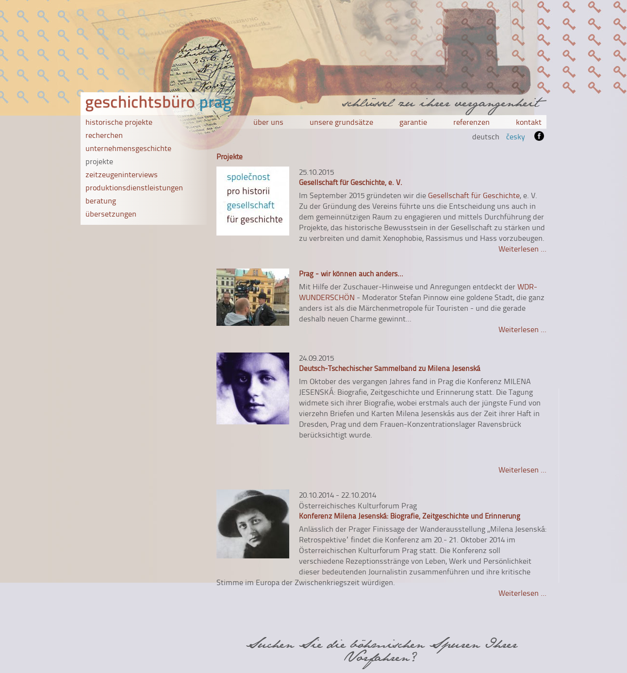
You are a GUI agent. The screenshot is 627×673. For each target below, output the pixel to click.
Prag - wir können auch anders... (351, 274)
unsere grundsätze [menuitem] (341, 122)
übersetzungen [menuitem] (110, 213)
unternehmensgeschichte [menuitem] (128, 148)
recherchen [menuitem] (104, 135)
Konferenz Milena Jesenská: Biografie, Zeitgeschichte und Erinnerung (409, 516)
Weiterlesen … (522, 248)
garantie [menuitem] (413, 122)
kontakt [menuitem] (529, 122)
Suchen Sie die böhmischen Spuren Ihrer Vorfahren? (381, 650)
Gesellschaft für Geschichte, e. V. (350, 182)
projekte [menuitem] (99, 161)
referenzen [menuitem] (471, 122)
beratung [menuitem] (100, 200)
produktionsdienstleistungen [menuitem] (134, 187)
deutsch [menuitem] (485, 136)
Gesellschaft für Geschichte (474, 195)
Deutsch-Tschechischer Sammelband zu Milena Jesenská (389, 368)
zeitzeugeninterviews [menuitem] (121, 174)
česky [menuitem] (515, 136)
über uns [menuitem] (268, 122)
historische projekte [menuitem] (118, 122)
